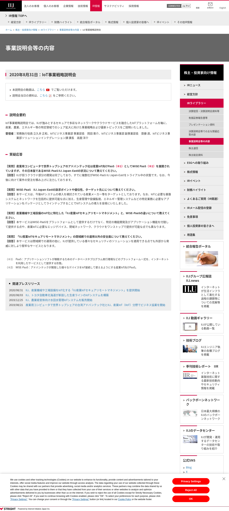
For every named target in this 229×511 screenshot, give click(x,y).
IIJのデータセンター (200, 430)
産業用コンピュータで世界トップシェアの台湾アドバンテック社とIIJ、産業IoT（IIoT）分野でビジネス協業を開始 (95, 305)
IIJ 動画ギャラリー (199, 318)
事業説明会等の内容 (69, 29)
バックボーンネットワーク (203, 402)
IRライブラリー (48, 29)
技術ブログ (194, 340)
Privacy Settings (191, 481)
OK (191, 498)
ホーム (8, 29)
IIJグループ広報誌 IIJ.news (199, 278)
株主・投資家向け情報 (26, 29)
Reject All (191, 490)
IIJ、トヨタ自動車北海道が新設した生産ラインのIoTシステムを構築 (67, 295)
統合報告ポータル (198, 246)
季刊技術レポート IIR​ (202, 366)
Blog (189, 467)
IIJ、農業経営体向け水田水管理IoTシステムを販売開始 (59, 300)
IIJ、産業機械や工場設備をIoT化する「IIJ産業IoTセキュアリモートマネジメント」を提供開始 (83, 290)
